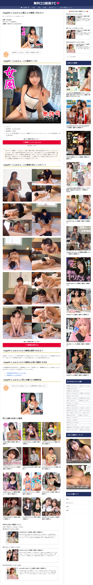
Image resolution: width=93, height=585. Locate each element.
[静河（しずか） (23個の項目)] (87, 413)
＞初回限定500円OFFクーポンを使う (16, 373)
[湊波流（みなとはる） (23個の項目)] (72, 415)
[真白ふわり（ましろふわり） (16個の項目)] (72, 430)
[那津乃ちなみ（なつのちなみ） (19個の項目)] (78, 423)
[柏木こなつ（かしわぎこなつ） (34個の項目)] (73, 393)
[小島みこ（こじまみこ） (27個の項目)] (85, 408)
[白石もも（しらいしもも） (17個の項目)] (78, 425)
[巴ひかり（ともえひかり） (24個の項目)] (85, 410)
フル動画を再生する (31, 345)
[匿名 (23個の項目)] (68, 413)
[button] (89, 57)
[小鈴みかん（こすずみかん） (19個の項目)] (78, 420)
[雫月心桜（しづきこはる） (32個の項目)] (72, 398)
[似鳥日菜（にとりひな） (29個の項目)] (85, 401)
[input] (78, 56)
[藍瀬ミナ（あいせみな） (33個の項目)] (85, 393)
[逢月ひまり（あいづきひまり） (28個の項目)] (73, 408)
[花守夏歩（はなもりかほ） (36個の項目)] (78, 388)
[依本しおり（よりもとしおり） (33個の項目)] (78, 396)
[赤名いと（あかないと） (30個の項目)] (72, 401)
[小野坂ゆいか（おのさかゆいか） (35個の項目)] (78, 391)
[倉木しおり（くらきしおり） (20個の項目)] (78, 418)
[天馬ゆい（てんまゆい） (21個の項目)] (84, 415)
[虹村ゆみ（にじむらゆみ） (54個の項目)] (85, 386)
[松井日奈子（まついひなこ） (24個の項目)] (72, 410)
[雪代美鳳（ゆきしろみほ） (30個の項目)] (85, 398)
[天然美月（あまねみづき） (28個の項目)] (78, 405)
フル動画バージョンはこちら (31, 142)
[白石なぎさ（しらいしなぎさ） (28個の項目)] (78, 403)
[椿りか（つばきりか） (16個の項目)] (86, 427)
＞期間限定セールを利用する (14, 375)
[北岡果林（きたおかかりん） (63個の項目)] (72, 386)
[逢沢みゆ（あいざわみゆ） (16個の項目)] (85, 430)
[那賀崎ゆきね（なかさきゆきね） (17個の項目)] (73, 427)
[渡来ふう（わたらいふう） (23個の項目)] (76, 413)
